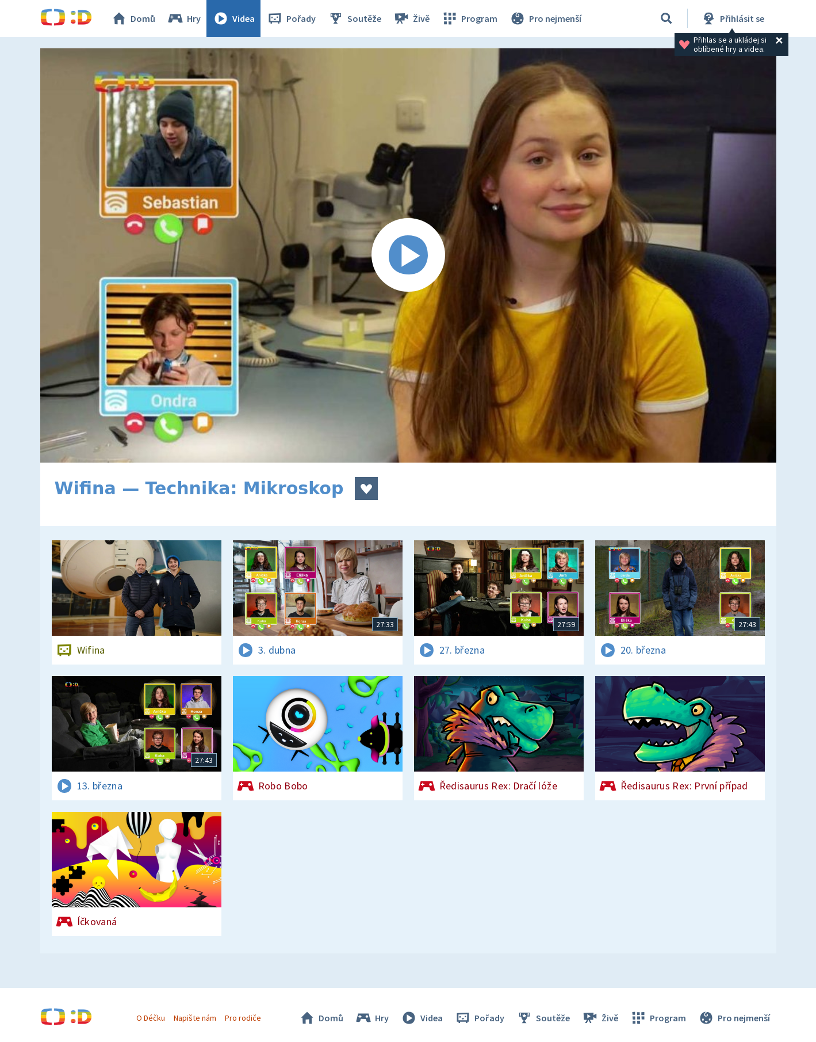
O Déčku (150, 1018)
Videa (233, 18)
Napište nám (195, 1018)
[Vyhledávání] (666, 18)
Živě (411, 18)
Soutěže (354, 18)
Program (469, 18)
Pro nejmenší (545, 18)
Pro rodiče (243, 1018)
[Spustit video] (408, 255)
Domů (132, 18)
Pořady (291, 18)
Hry (184, 18)
